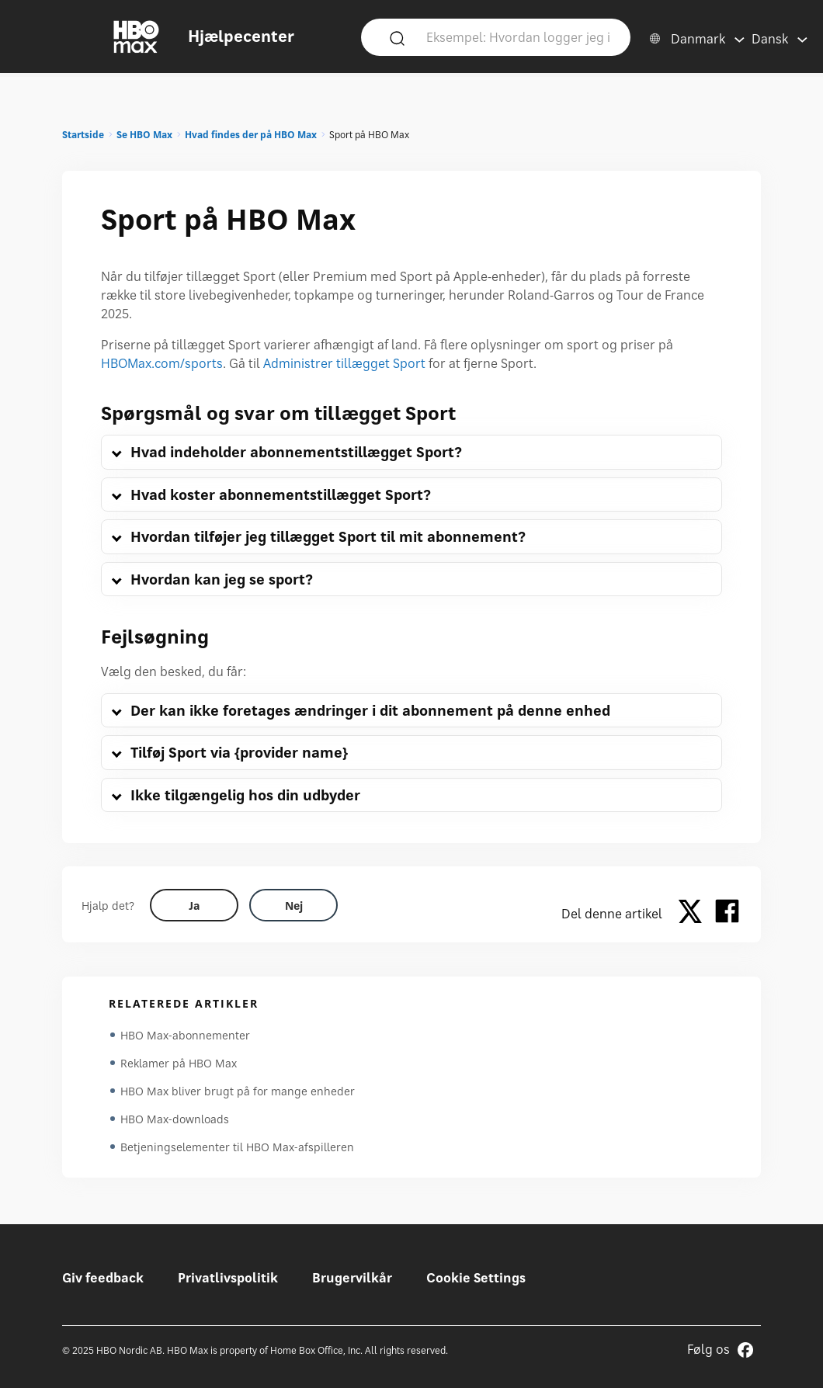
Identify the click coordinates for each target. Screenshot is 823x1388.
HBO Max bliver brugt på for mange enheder (237, 1091)
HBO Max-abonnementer (185, 1035)
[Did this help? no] (293, 905)
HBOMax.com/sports (162, 363)
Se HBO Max (144, 134)
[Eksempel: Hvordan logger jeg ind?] (519, 36)
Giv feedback (103, 1277)
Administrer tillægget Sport (344, 363)
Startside (83, 134)
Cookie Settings (476, 1277)
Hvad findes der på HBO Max (251, 134)
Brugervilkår (352, 1277)
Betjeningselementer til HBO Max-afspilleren (237, 1147)
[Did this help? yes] (194, 905)
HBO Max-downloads (174, 1119)
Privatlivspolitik (228, 1277)
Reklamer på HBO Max (178, 1063)
